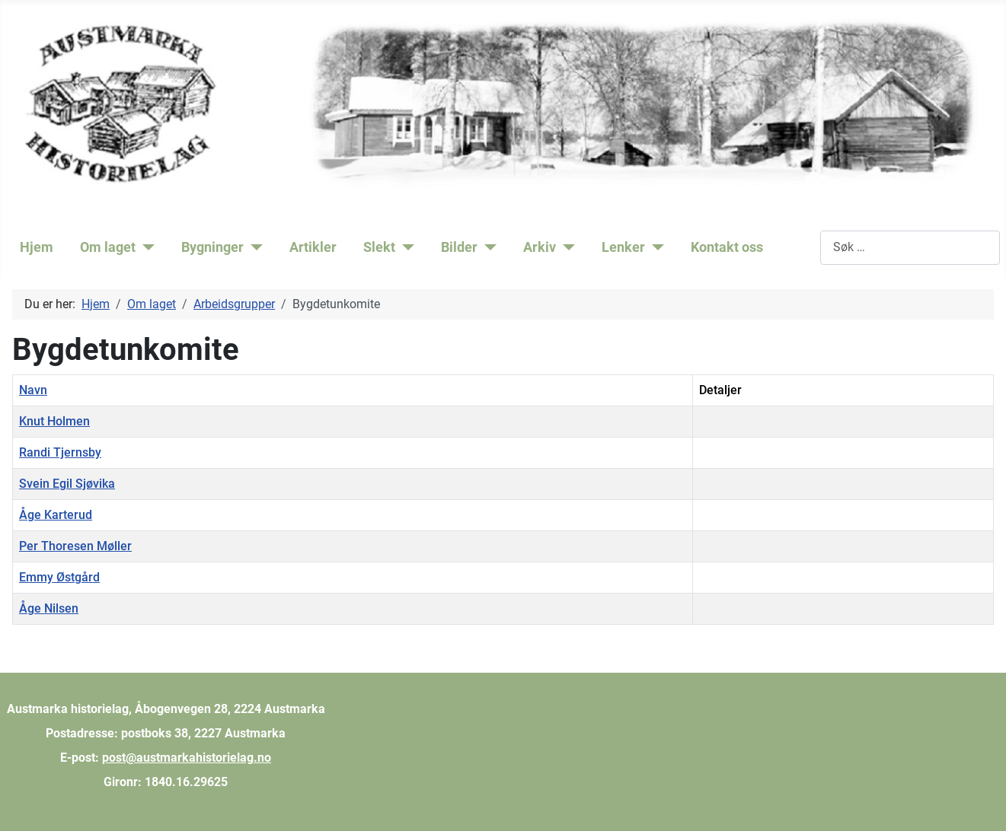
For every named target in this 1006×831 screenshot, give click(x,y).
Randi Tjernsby (60, 452)
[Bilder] (487, 247)
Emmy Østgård (59, 577)
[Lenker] (654, 247)
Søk (810, 247)
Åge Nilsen (48, 608)
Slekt (379, 247)
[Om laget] (145, 247)
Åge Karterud (55, 515)
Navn (33, 390)
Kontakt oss (727, 247)
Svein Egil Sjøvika (67, 483)
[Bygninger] (253, 247)
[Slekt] (404, 247)
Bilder (459, 247)
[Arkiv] (565, 247)
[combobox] (910, 248)
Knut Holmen (54, 421)
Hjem (36, 247)
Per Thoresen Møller (75, 546)
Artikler (313, 247)
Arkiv (539, 247)
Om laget (108, 247)
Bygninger (212, 247)
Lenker (623, 247)
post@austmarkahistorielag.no (186, 757)
